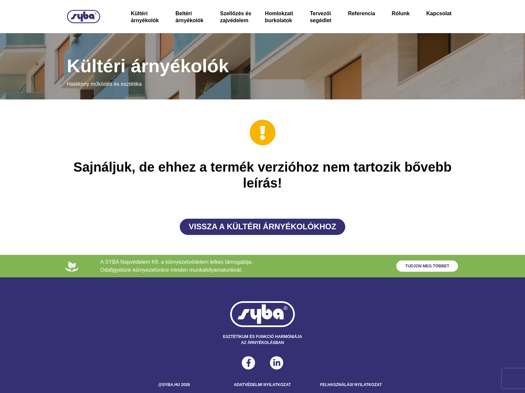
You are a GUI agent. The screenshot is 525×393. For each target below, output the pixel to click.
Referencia (361, 13)
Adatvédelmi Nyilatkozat (262, 384)
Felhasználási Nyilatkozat (351, 384)
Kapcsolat (438, 13)
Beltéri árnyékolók (189, 17)
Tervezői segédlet (320, 17)
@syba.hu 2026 (174, 384)
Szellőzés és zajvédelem (235, 17)
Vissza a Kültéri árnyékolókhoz (262, 226)
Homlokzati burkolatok (279, 17)
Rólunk (401, 13)
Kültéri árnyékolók (145, 17)
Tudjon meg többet (427, 266)
